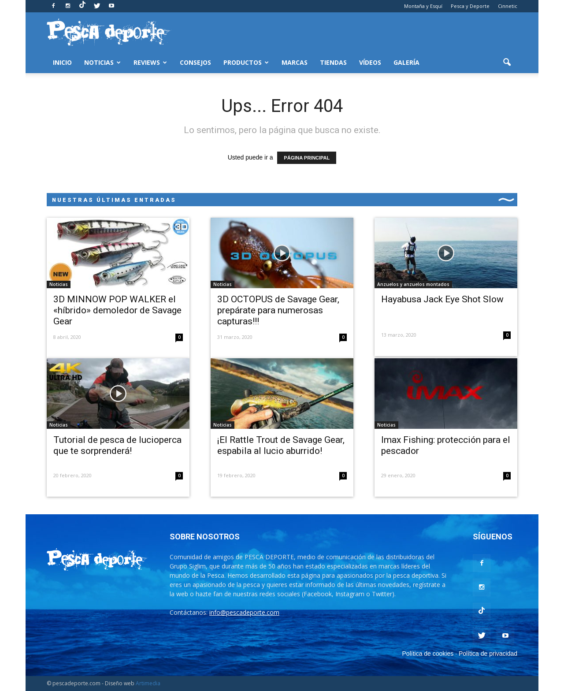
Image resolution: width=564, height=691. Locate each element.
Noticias (102, 62)
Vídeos (370, 62)
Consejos (195, 62)
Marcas (295, 62)
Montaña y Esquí (423, 6)
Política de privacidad (488, 653)
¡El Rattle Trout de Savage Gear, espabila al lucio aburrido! (281, 445)
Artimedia (148, 683)
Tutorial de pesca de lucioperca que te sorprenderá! (117, 445)
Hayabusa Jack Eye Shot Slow (442, 299)
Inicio (62, 62)
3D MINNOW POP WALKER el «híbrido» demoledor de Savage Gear (117, 310)
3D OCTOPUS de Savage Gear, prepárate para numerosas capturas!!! (278, 310)
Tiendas (333, 62)
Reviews (150, 62)
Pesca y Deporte (470, 6)
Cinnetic (507, 6)
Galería (406, 62)
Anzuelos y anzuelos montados (413, 284)
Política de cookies (428, 653)
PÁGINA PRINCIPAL (307, 157)
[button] (506, 62)
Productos (246, 62)
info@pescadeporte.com (244, 612)
